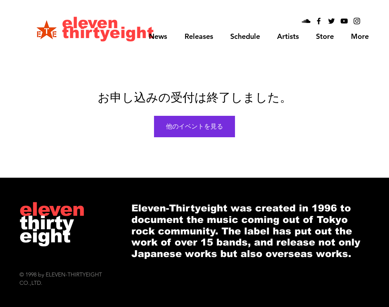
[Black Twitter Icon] (331, 21)
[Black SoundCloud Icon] (306, 21)
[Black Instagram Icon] (356, 21)
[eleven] (90, 23)
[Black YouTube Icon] (344, 21)
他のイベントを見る (194, 126)
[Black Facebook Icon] (318, 21)
